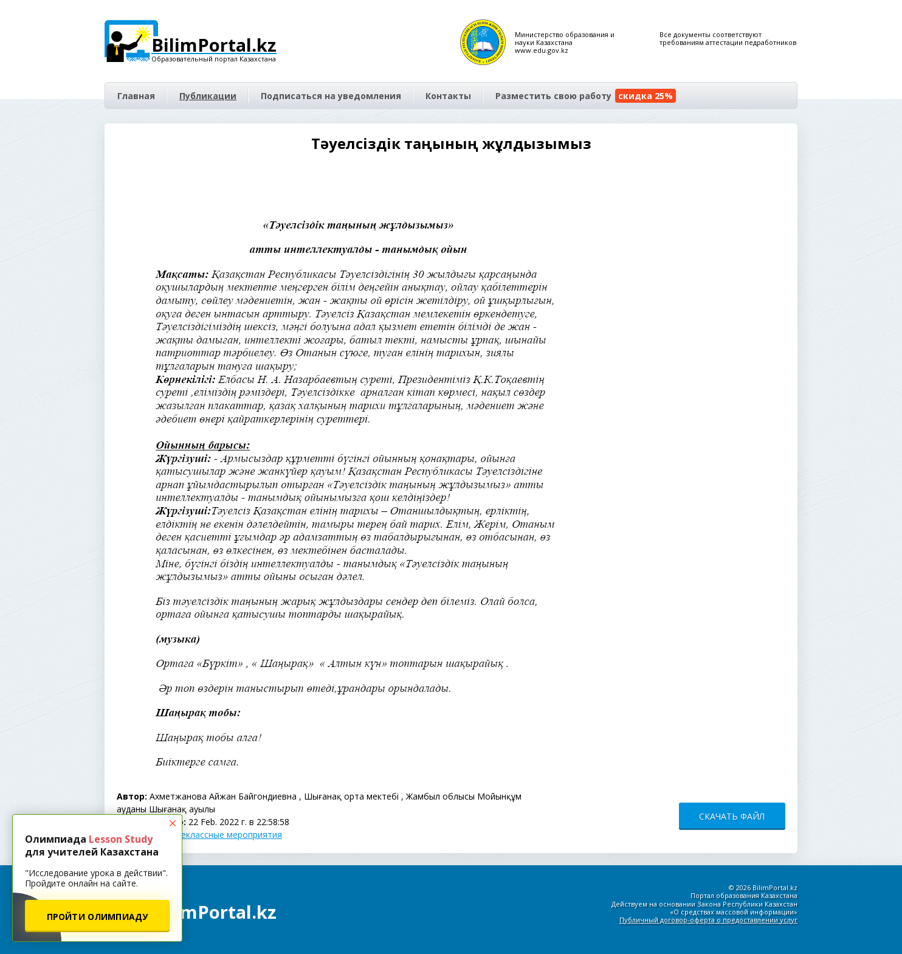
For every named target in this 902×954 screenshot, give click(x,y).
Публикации (207, 96)
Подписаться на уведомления (331, 96)
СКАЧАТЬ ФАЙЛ (732, 816)
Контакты (448, 96)
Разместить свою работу (585, 96)
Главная (136, 96)
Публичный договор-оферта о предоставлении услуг (708, 919)
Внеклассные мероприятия (226, 834)
